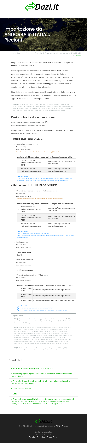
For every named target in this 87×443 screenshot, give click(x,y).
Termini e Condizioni (37, 437)
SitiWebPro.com (62, 426)
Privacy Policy (52, 437)
